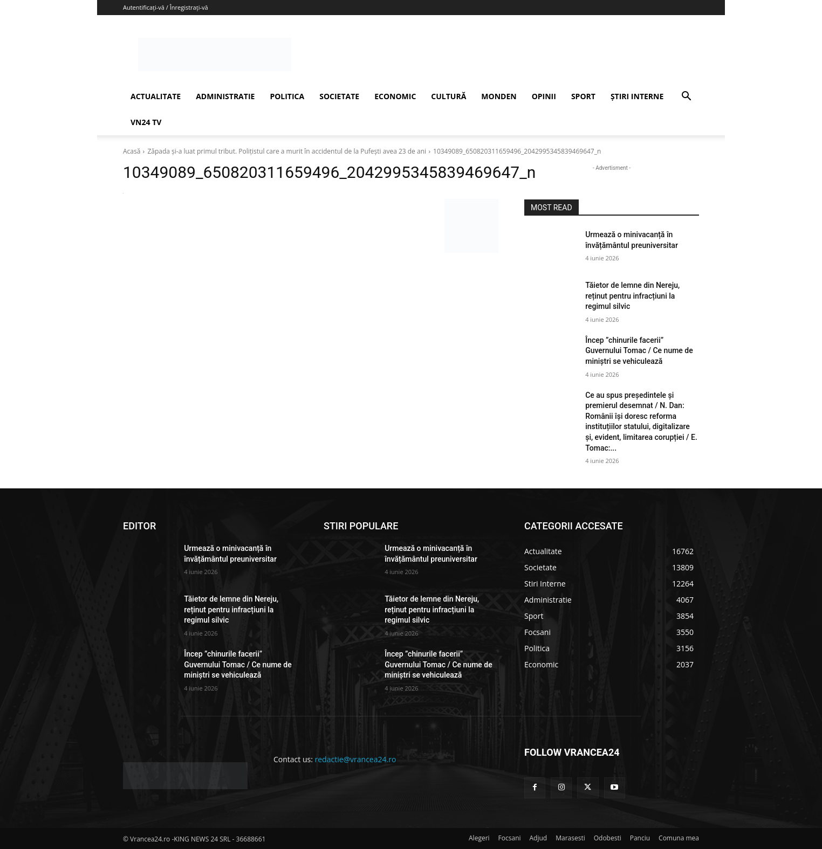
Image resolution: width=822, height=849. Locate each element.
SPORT (583, 96)
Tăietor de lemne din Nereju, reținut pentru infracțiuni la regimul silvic (632, 295)
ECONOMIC (395, 96)
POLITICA (287, 96)
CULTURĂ (448, 96)
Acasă (131, 151)
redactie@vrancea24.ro (355, 759)
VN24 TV (146, 122)
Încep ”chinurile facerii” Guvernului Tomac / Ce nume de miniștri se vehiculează (639, 350)
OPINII (544, 96)
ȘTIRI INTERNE (637, 96)
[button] (686, 97)
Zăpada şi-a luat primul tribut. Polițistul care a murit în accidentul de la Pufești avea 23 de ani (286, 151)
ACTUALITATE (156, 96)
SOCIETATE (339, 96)
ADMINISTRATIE (225, 96)
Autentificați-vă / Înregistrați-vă (165, 7)
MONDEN (498, 96)
